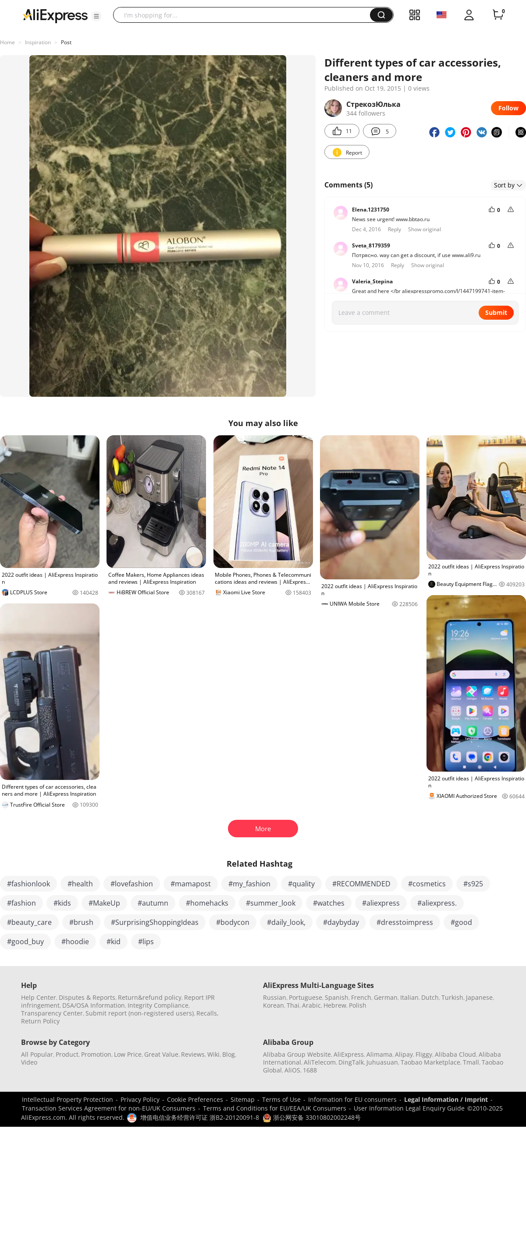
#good (461, 922)
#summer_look (270, 903)
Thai (293, 1005)
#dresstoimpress (405, 922)
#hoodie (75, 941)
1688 (310, 1070)
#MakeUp (104, 903)
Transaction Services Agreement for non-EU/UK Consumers (108, 1108)
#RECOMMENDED (361, 884)
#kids (62, 903)
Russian (274, 997)
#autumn (153, 903)
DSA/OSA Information (93, 1005)
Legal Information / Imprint (446, 1099)
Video (29, 1062)
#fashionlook (28, 884)
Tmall (471, 1062)
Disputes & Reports (87, 997)
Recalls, (207, 1013)
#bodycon (232, 922)
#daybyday (341, 922)
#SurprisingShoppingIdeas (155, 922)
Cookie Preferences (195, 1099)
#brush (81, 922)
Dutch (430, 997)
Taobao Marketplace (430, 1062)
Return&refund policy (149, 997)
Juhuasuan (382, 1062)
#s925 (473, 884)
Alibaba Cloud (455, 1054)
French (361, 997)
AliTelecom (320, 1062)
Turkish (452, 997)
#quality (301, 884)
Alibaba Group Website (297, 1054)
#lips (146, 941)
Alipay (404, 1054)
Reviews (193, 1054)
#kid (114, 941)
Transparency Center (52, 1013)
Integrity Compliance (158, 1005)
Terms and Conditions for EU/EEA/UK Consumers (274, 1108)
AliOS (292, 1070)
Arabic (311, 1005)
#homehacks (207, 903)
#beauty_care (29, 922)
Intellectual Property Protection (67, 1099)
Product (67, 1054)
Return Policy (40, 1021)
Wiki (213, 1054)
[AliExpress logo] (55, 15)
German (386, 997)
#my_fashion (249, 884)
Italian (409, 997)
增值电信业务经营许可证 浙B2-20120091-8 (199, 1117)
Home (7, 42)
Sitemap (243, 1099)
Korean (273, 1005)
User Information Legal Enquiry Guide (409, 1108)
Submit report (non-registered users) (139, 1013)
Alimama (379, 1054)
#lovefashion (131, 884)
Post (66, 42)
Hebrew (334, 1005)
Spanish (336, 997)
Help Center (38, 997)
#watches (329, 903)
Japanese (479, 997)
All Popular (37, 1054)
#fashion (21, 903)
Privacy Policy (140, 1099)
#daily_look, (286, 922)
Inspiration (38, 42)
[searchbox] (245, 14)
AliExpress (349, 1054)
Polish (357, 1005)
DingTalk (351, 1062)
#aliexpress (381, 903)
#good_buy (25, 941)
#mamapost (191, 884)
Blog (228, 1054)
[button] (96, 16)
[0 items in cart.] (498, 15)
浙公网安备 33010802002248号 (312, 1117)
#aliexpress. (437, 903)
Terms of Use (281, 1099)
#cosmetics (427, 884)
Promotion (96, 1054)
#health (80, 884)
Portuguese (305, 997)
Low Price (128, 1054)
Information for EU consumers (352, 1099)
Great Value (161, 1054)
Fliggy (424, 1054)
